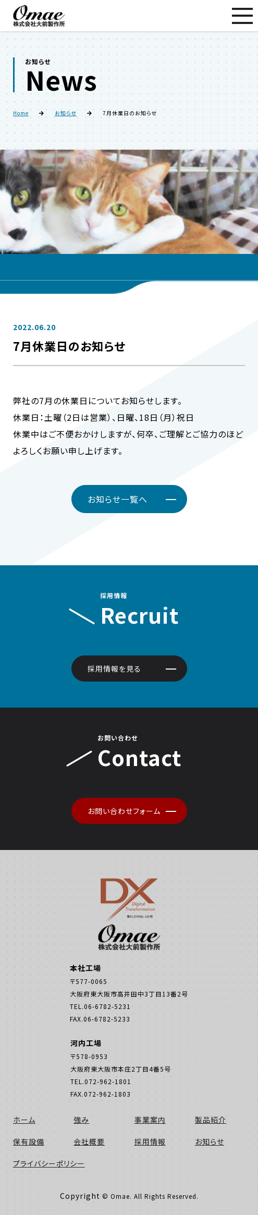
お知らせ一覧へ (118, 499)
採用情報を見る (114, 668)
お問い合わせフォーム (124, 811)
